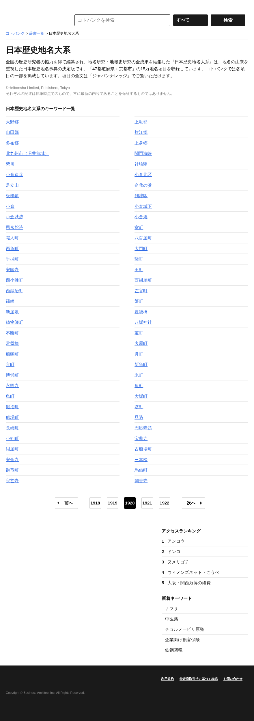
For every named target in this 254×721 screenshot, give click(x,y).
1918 (95, 502)
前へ (68, 502)
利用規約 (167, 679)
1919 (112, 502)
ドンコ (171, 551)
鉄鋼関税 (173, 650)
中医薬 (171, 618)
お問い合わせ (232, 679)
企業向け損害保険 (182, 639)
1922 (164, 502)
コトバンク (34, 20)
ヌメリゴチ (175, 562)
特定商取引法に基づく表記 (199, 679)
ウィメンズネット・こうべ (190, 572)
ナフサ (171, 608)
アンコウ (173, 541)
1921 (147, 502)
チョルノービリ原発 (184, 629)
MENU (11, 6)
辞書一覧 (36, 33)
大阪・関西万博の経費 (186, 583)
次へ (191, 502)
